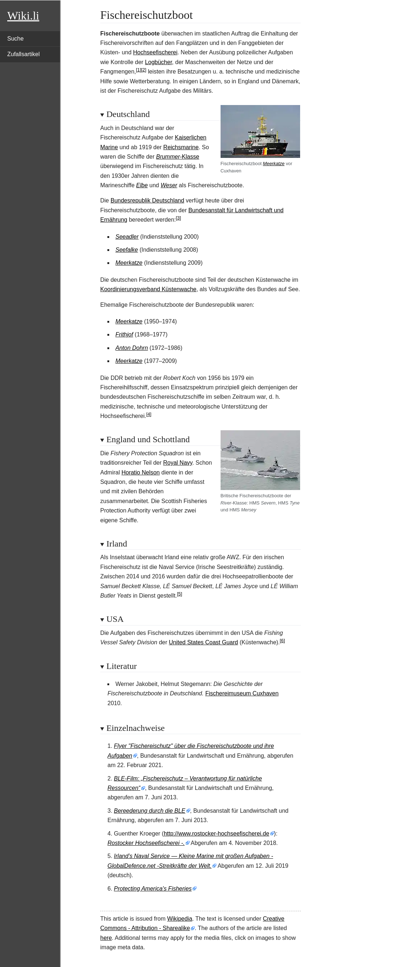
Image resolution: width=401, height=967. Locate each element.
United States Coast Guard (203, 642)
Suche (15, 38)
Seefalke (126, 250)
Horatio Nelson (140, 472)
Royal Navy (177, 463)
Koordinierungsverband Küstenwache (148, 289)
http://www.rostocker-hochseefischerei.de (216, 833)
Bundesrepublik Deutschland (147, 200)
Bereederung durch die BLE (149, 811)
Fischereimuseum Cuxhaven (242, 693)
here (106, 938)
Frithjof (124, 334)
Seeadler (126, 237)
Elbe (142, 185)
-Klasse (177, 157)
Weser (169, 185)
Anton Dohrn (131, 348)
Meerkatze (274, 163)
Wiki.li (23, 15)
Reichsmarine (181, 147)
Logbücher (158, 62)
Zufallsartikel (23, 54)
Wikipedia (179, 919)
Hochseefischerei (155, 52)
